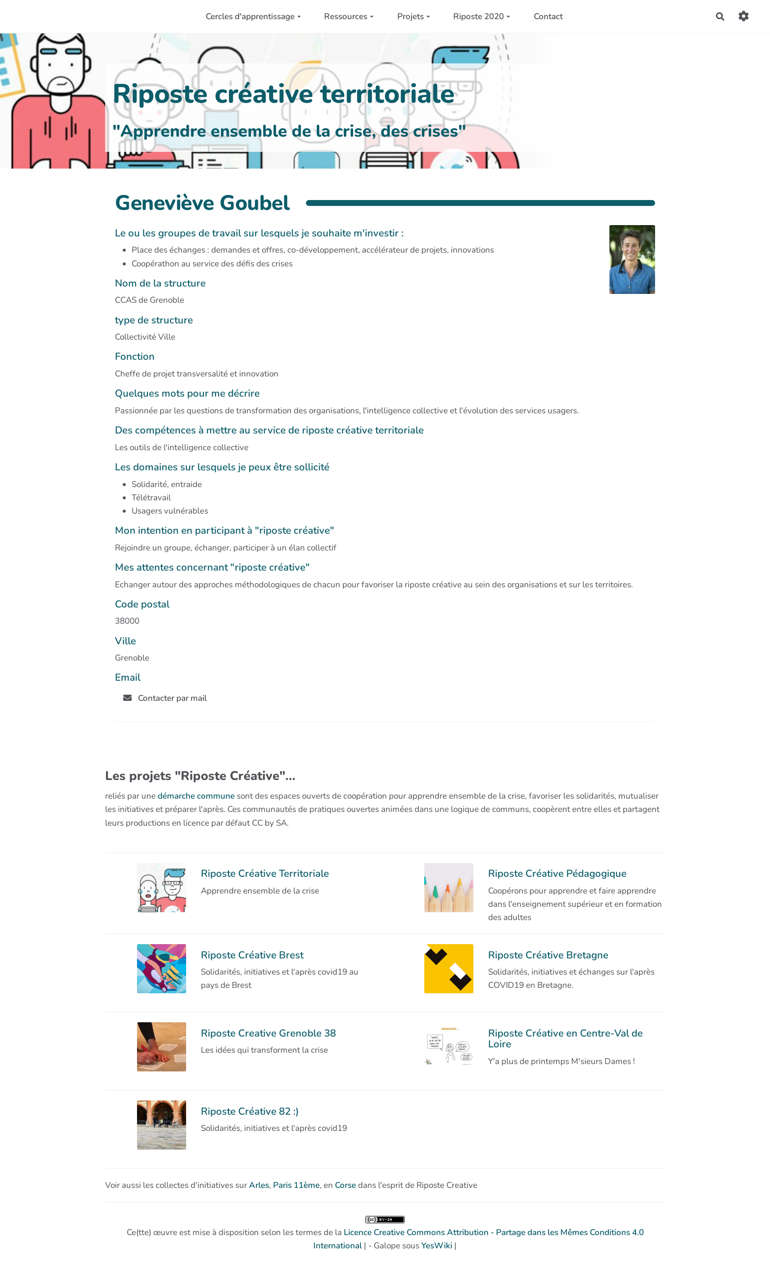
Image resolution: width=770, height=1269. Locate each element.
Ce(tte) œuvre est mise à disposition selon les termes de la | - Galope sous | (385, 1233)
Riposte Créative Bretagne (548, 955)
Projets (413, 16)
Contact (548, 16)
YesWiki (436, 1245)
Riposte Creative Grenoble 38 (268, 1033)
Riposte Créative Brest (252, 955)
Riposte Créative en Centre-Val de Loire (565, 1038)
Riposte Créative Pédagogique (557, 873)
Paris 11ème (296, 1185)
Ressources (349, 16)
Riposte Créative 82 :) (250, 1111)
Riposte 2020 (481, 16)
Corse (345, 1185)
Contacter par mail (165, 698)
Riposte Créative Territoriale (265, 873)
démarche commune (196, 796)
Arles (259, 1185)
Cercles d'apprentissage (253, 16)
